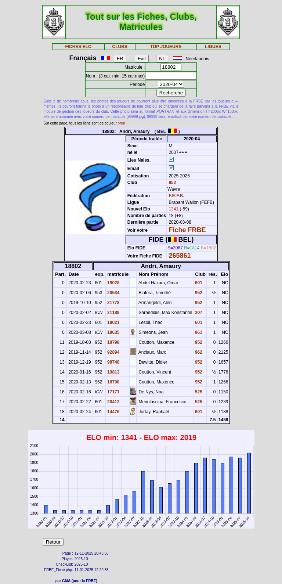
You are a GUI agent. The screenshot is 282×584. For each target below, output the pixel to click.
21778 (113, 302)
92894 (113, 352)
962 (198, 352)
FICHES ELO (78, 46)
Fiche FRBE (187, 230)
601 (198, 282)
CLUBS (119, 46)
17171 (113, 391)
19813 (113, 372)
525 (198, 391)
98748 (113, 362)
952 (171, 182)
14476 (113, 411)
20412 (113, 401)
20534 (113, 292)
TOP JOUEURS (166, 46)
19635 (113, 332)
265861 (180, 255)
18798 (113, 342)
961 (198, 332)
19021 (113, 322)
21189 (113, 312)
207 (198, 312)
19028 (113, 282)
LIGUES (213, 46)
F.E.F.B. (176, 195)
